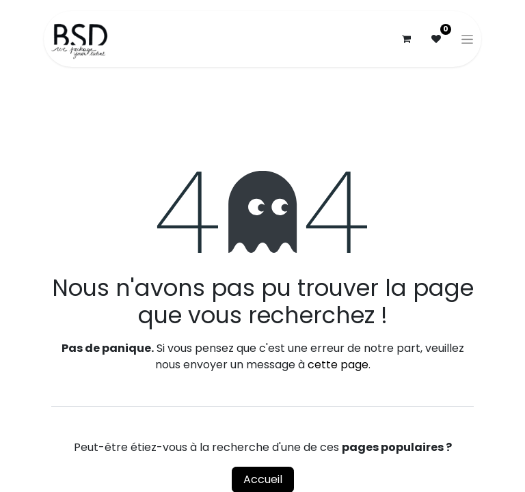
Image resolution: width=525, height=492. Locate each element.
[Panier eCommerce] (406, 39)
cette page (338, 364)
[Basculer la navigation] (467, 39)
